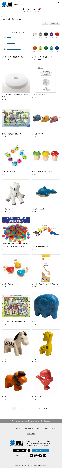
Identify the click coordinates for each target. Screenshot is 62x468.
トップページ (8, 428)
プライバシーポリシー (51, 428)
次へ (39, 408)
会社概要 (18, 428)
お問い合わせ (31, 433)
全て (2, 16)
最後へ (46, 408)
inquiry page (45, 421)
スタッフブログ (40, 450)
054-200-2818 (33, 445)
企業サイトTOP (22, 450)
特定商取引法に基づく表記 (33, 428)
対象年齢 (6, 16)
